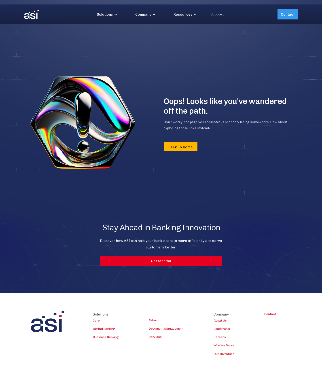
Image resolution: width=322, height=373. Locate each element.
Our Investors (224, 356)
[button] (107, 14)
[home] (31, 14)
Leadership (222, 331)
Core (96, 322)
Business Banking (106, 339)
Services (155, 339)
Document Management (166, 331)
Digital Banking (104, 331)
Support (217, 14)
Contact (287, 14)
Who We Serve (224, 348)
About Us (220, 322)
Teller (153, 322)
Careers (220, 339)
